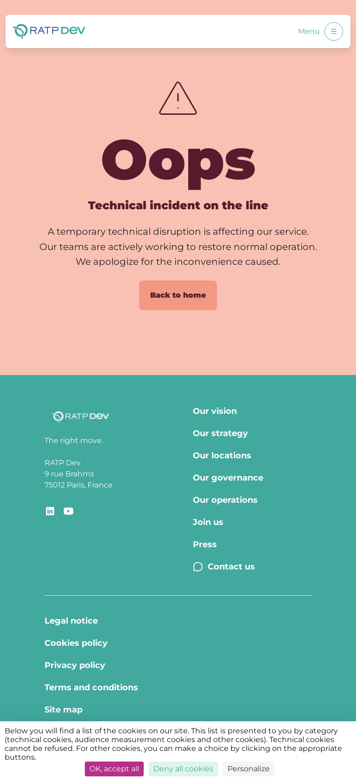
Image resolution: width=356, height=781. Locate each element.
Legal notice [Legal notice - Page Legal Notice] (71, 621)
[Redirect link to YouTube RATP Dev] (68, 511)
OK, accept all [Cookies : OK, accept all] (114, 768)
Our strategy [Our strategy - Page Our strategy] (220, 433)
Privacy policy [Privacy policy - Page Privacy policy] (74, 665)
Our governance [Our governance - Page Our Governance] (228, 478)
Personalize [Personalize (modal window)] (249, 768)
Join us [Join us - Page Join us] (208, 522)
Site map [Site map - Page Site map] (63, 710)
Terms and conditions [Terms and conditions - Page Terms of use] (91, 687)
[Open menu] (333, 31)
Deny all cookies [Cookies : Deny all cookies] (183, 768)
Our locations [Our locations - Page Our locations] (222, 455)
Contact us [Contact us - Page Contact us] (224, 567)
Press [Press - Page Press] (205, 544)
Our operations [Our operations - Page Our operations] (225, 500)
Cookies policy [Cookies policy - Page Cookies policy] (76, 643)
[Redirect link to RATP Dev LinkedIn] (50, 511)
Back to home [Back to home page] (178, 295)
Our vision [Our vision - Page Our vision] (215, 411)
